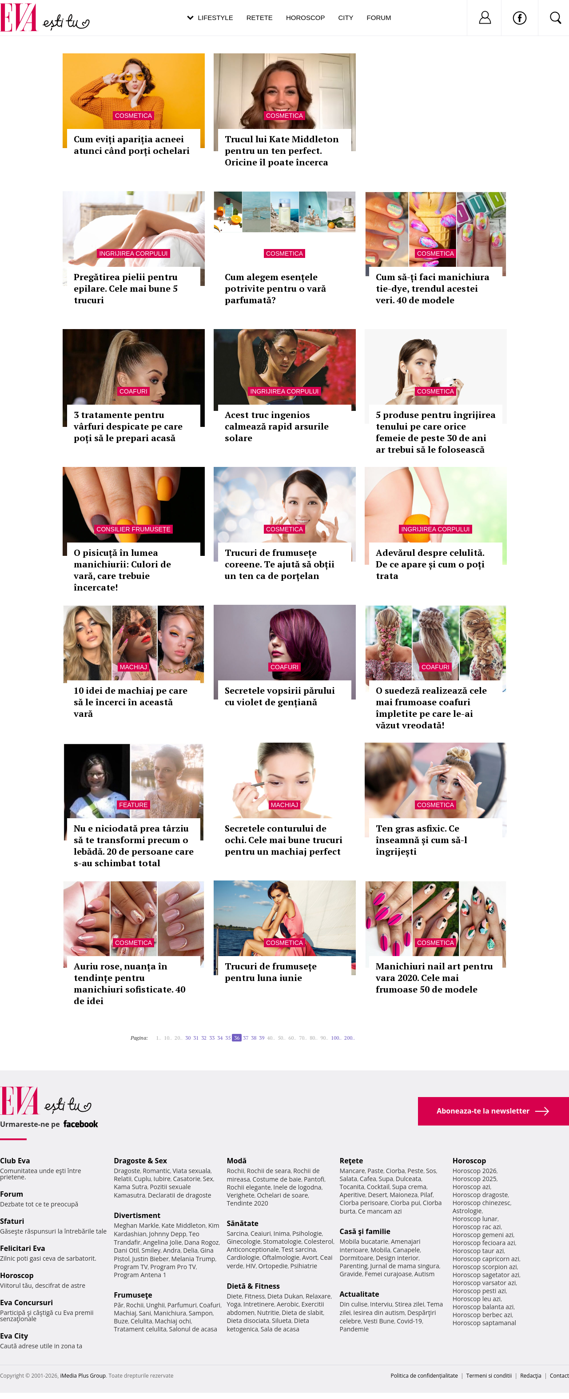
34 (220, 1037)
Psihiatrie (304, 1266)
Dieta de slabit (302, 1312)
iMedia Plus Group (83, 1375)
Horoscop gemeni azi (483, 1234)
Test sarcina (299, 1249)
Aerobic (288, 1304)
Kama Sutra (130, 1186)
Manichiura (170, 1313)
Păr (118, 1305)
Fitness (255, 1296)
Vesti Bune (378, 1321)
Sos (431, 1170)
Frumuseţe (133, 1295)
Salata (349, 1178)
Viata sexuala (191, 1170)
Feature (133, 804)
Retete (260, 17)
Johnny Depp (168, 1234)
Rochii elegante (249, 1187)
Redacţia (530, 1375)
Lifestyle (215, 17)
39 (261, 1037)
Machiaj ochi (173, 1321)
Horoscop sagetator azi (486, 1274)
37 (245, 1037)
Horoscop (305, 17)
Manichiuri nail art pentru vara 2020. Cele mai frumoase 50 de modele (434, 977)
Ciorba (395, 1170)
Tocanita (352, 1186)
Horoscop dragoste (480, 1194)
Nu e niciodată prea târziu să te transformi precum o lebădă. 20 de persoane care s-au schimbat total (134, 845)
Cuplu (142, 1178)
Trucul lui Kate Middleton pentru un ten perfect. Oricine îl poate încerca (282, 150)
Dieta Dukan (285, 1296)
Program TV (130, 1266)
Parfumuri (182, 1305)
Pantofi (314, 1179)
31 (196, 1037)
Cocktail (378, 1186)
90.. (324, 1037)
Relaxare (318, 1296)
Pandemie (354, 1329)
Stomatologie (282, 1241)
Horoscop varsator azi (484, 1282)
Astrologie (467, 1210)
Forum (379, 17)
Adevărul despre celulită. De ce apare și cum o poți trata (430, 564)
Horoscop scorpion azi (485, 1266)
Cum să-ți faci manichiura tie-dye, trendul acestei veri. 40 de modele (432, 288)
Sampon (201, 1313)
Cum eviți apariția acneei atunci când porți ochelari (132, 145)
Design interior (397, 1258)
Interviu (381, 1304)
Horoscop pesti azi (479, 1290)
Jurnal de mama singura (404, 1266)
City (345, 17)
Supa (386, 1178)
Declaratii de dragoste (179, 1195)
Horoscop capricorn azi (486, 1258)
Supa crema (409, 1186)
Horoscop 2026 (475, 1170)
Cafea (368, 1178)
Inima (281, 1233)
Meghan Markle (136, 1225)
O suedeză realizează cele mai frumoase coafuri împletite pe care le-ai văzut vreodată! (431, 707)
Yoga (234, 1304)
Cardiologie (243, 1257)
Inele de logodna (297, 1187)
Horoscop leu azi (477, 1298)
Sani (145, 1313)
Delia (190, 1250)
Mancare (352, 1170)
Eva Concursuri (26, 1302)
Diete (234, 1296)
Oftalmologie (280, 1257)
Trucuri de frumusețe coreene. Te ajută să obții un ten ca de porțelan (279, 564)
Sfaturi (12, 1221)
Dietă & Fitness (253, 1286)
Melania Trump (193, 1258)
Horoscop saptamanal (484, 1323)
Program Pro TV (173, 1266)
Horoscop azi (471, 1186)
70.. (303, 1037)
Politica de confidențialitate (424, 1375)
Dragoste (127, 1170)
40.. (271, 1037)
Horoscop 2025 (475, 1178)
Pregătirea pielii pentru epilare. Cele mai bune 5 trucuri (126, 288)
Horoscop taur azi (478, 1250)
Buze (121, 1321)
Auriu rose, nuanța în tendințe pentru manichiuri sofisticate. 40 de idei (129, 983)
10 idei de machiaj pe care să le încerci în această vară (130, 702)
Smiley (151, 1250)
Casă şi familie (365, 1231)
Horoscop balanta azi (483, 1307)
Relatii (122, 1178)
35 (228, 1037)
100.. (336, 1037)
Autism (424, 1274)
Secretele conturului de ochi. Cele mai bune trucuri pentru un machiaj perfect (283, 839)
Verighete (240, 1195)
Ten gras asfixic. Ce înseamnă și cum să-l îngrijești (421, 839)
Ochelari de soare (282, 1195)
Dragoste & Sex (140, 1161)
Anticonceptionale (253, 1249)
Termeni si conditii (489, 1375)
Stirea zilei (409, 1304)
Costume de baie (276, 1179)
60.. (292, 1037)
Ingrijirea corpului (133, 253)
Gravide (351, 1274)
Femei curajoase (388, 1274)
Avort (310, 1257)
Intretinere (259, 1304)
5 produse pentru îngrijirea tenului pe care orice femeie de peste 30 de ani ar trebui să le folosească (436, 432)
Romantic (156, 1170)
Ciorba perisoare (364, 1202)
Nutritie (268, 1312)
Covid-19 (409, 1321)
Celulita (141, 1321)
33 (212, 1037)
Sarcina (237, 1233)
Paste (375, 1170)
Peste (415, 1170)
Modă (237, 1161)
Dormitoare (357, 1258)
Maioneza (404, 1194)
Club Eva (15, 1161)
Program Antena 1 (140, 1274)
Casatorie (187, 1178)
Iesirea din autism (379, 1312)
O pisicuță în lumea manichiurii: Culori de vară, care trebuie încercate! (122, 570)
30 (188, 1037)
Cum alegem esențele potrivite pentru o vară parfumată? (275, 288)
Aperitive (353, 1194)
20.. (179, 1037)
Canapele (406, 1250)
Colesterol (318, 1241)
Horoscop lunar (475, 1218)
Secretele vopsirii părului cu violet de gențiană (280, 696)
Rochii (134, 1305)
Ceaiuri (261, 1233)
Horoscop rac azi (477, 1226)
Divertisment (137, 1215)
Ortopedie (272, 1266)
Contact (559, 1375)
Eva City (14, 1336)
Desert (377, 1194)
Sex (208, 1178)
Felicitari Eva (22, 1248)
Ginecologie (243, 1241)
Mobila (380, 1250)
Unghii (155, 1305)
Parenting (354, 1266)
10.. (168, 1037)
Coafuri (133, 391)
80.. (314, 1037)
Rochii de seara (269, 1170)
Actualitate (359, 1294)
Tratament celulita (140, 1329)
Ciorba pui (405, 1202)
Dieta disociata (248, 1320)
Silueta (281, 1320)
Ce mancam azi (380, 1211)
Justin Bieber (150, 1258)
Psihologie (307, 1233)
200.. (349, 1037)
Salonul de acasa (193, 1329)
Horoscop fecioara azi (484, 1242)
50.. (282, 1037)
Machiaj (133, 667)
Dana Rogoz (201, 1242)
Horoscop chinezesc (481, 1202)
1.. (158, 1037)
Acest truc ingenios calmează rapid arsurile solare (277, 426)
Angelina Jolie (162, 1242)
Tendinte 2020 (247, 1203)
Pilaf (426, 1194)
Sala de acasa (280, 1329)
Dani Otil (126, 1250)
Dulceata (408, 1178)
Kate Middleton (183, 1225)
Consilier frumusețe (133, 529)
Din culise (354, 1304)
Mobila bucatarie (364, 1241)
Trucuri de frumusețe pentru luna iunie (271, 972)
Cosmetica (133, 115)
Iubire (162, 1178)
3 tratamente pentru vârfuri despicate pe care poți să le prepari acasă (128, 426)
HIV (251, 1266)
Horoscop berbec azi (482, 1315)
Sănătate (243, 1223)
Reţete (351, 1161)
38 (253, 1037)
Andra (172, 1250)
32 (204, 1037)
